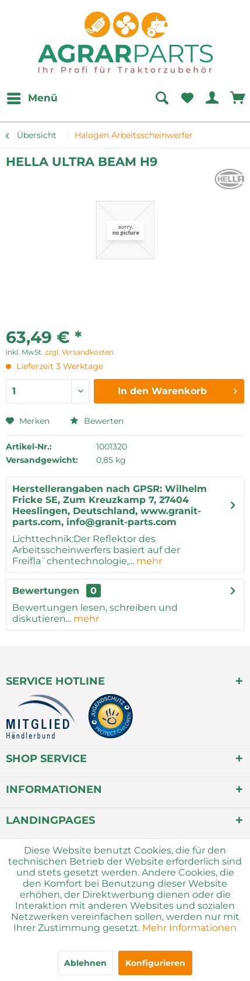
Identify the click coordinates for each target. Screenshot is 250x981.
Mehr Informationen (189, 927)
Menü (32, 96)
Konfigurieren (155, 963)
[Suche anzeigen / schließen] (161, 98)
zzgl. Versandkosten (79, 352)
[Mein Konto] (212, 98)
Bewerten (97, 421)
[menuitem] (32, 98)
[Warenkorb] (238, 98)
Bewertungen (45, 590)
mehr (148, 560)
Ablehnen (85, 963)
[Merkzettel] (187, 98)
